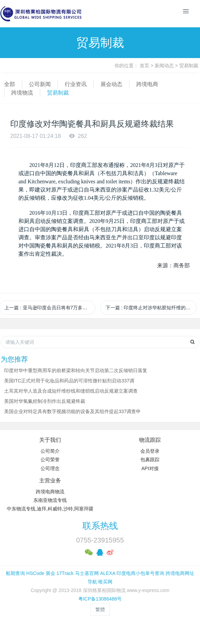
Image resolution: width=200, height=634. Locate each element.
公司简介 (50, 451)
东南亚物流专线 (50, 500)
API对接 (150, 468)
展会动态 (111, 84)
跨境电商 (147, 84)
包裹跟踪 (149, 459)
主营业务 (50, 480)
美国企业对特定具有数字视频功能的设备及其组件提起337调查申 (72, 411)
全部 (9, 84)
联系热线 (100, 526)
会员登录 (149, 451)
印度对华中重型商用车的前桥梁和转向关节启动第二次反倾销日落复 (75, 370)
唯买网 (105, 581)
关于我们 (50, 440)
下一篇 (151, 307)
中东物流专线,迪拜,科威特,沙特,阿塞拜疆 (50, 508)
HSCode (35, 573)
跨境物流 (22, 93)
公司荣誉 (50, 459)
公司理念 (50, 468)
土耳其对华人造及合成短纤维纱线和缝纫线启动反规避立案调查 (71, 391)
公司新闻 (40, 84)
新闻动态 (164, 65)
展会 (50, 573)
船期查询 (15, 573)
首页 (144, 65)
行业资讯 (76, 84)
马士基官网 (87, 573)
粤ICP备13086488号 (100, 599)
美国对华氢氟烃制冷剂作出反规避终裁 (44, 401)
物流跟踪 (150, 440)
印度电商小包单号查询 (140, 573)
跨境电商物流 (50, 491)
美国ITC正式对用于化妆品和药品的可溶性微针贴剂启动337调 (69, 380)
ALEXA (107, 573)
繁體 (100, 609)
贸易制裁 (188, 65)
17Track (65, 573)
